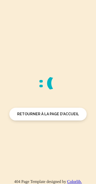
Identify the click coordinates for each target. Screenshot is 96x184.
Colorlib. (74, 181)
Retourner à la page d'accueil (48, 114)
